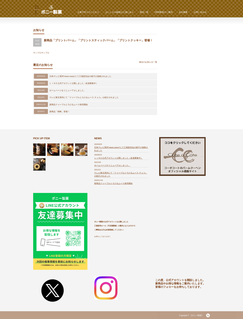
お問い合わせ (200, 12)
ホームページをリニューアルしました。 (67, 90)
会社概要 (183, 12)
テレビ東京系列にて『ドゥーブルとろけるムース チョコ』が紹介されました (84, 97)
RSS (208, 315)
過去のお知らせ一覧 (148, 62)
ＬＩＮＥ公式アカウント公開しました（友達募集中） (73, 83)
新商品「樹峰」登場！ (59, 111)
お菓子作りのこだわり (88, 12)
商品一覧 (144, 12)
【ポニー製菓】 (196, 315)
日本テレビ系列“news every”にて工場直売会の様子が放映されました (80, 76)
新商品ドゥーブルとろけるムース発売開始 (68, 104)
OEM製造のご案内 (164, 12)
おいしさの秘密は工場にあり (119, 12)
